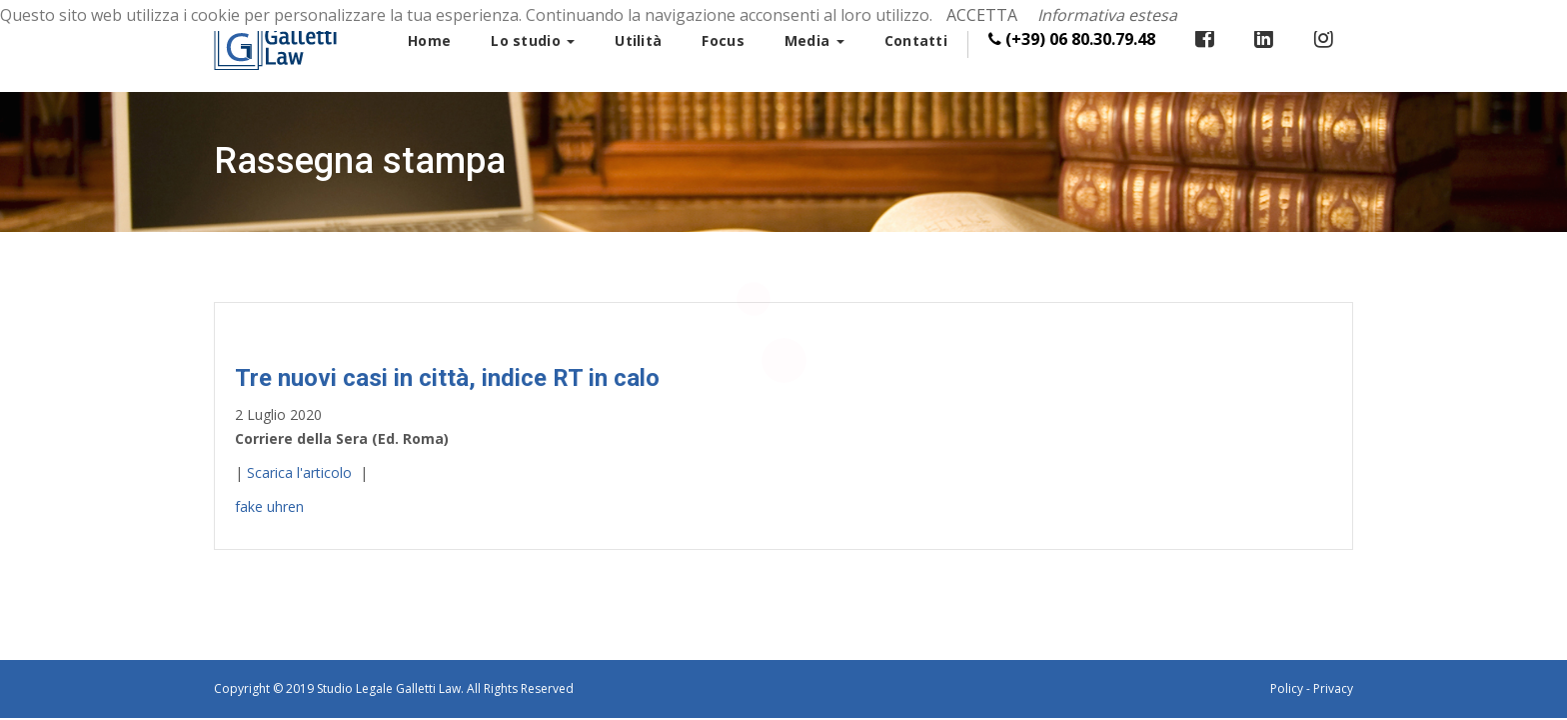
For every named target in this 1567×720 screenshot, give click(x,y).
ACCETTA (981, 15)
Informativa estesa (1107, 15)
